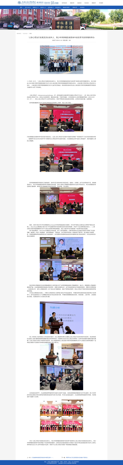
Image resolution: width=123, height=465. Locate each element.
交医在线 (51, 7)
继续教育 (19, 33)
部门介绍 (28, 7)
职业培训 (87, 3)
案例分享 (75, 7)
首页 (21, 7)
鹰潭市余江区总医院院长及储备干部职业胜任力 (77, 457)
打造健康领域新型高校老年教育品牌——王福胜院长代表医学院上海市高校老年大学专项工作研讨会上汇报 (43, 457)
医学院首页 (64, 3)
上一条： (29, 457)
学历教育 (101, 3)
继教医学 (94, 3)
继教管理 (72, 3)
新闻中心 (36, 7)
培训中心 (43, 7)
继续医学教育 (66, 7)
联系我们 (82, 7)
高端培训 (79, 3)
